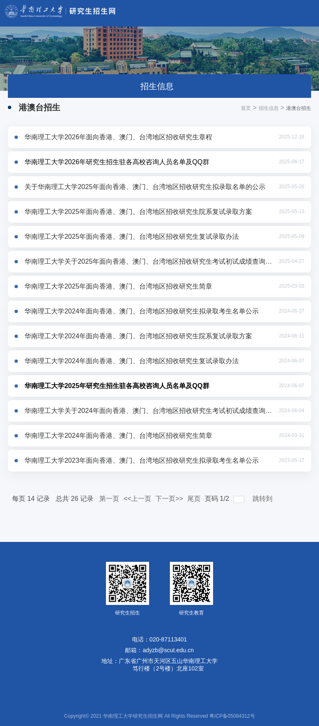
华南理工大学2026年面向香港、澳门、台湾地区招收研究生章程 (118, 137)
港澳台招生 (298, 108)
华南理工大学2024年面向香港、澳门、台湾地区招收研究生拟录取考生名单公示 (142, 311)
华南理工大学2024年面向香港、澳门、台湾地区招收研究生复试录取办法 (132, 360)
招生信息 (269, 108)
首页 (246, 108)
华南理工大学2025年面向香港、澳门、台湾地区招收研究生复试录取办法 (132, 236)
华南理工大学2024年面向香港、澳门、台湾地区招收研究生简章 (118, 435)
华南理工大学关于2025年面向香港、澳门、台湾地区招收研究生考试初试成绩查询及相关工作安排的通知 (149, 261)
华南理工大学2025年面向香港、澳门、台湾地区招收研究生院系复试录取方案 (138, 211)
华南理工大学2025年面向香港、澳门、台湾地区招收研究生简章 (118, 286)
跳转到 (263, 498)
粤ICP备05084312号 (232, 716)
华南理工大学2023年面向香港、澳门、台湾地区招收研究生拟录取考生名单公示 (142, 460)
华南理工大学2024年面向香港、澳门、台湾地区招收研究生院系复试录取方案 (138, 336)
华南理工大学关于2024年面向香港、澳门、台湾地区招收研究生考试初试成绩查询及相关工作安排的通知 (149, 410)
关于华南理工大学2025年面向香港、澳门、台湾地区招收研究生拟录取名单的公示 (145, 186)
